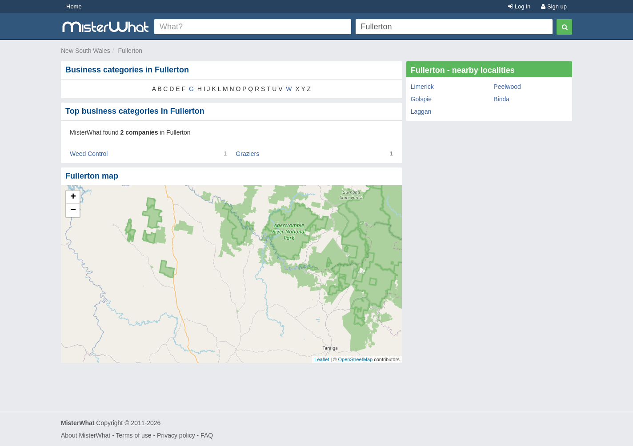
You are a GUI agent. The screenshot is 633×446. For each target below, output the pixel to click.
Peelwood (507, 86)
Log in (519, 6)
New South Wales (85, 50)
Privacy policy (176, 435)
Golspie (421, 99)
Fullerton (130, 50)
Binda (501, 99)
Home (74, 6)
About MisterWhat (85, 435)
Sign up (554, 6)
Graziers (247, 153)
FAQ (206, 435)
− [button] (73, 210)
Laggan (421, 111)
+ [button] (73, 197)
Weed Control (89, 153)
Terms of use (133, 435)
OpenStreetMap (355, 359)
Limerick (422, 86)
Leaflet (321, 359)
